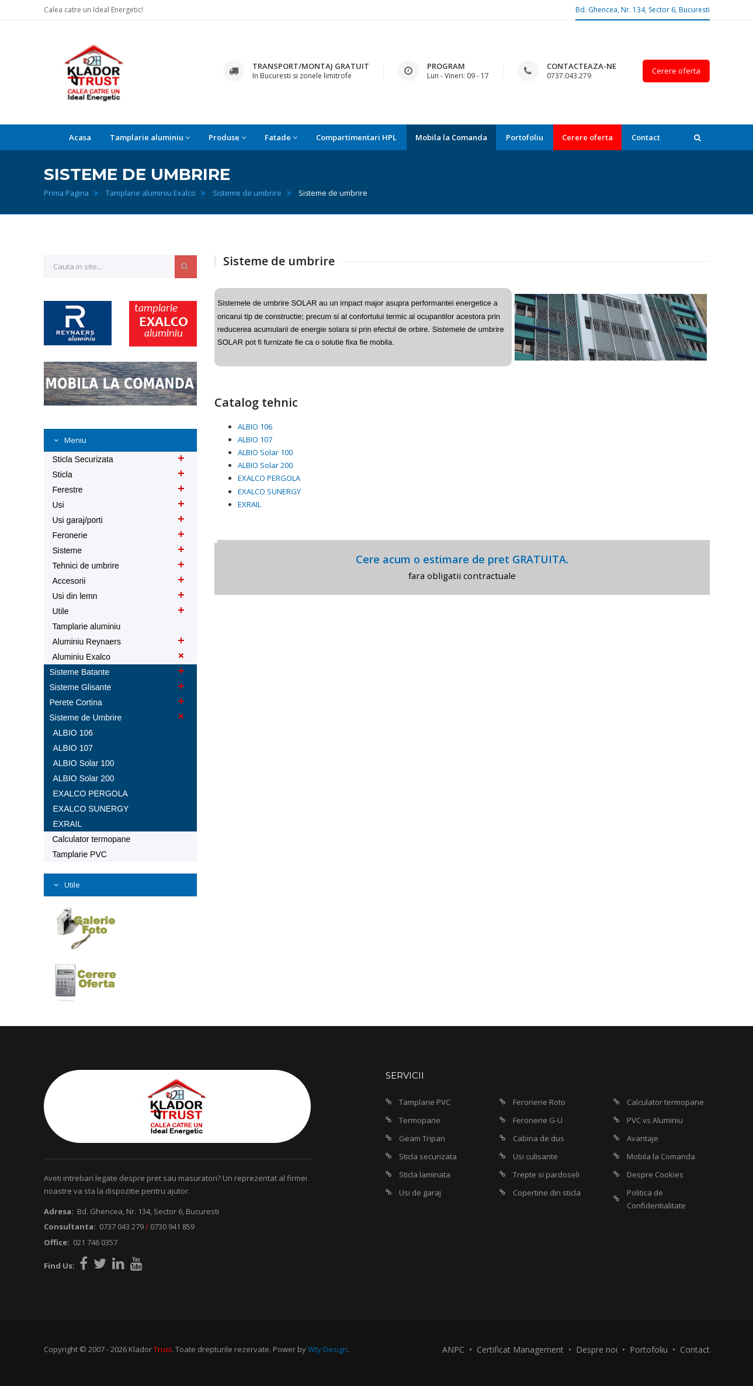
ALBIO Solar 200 (265, 465)
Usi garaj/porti (78, 520)
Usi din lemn (75, 596)
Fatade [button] (281, 137)
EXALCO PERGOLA (269, 478)
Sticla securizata (428, 1156)
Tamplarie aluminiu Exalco (151, 193)
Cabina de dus (538, 1138)
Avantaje (642, 1138)
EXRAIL (249, 504)
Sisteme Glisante (81, 687)
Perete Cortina (76, 702)
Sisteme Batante (80, 672)
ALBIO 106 (255, 426)
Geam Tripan (422, 1138)
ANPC (453, 1349)
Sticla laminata (424, 1174)
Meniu (74, 440)
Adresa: (59, 1211)
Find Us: (59, 1265)
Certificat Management (520, 1349)
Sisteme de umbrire (247, 193)
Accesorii (69, 580)
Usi (58, 505)
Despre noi (596, 1349)
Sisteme (67, 550)
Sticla (62, 474)
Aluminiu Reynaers (87, 641)
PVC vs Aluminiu (655, 1120)
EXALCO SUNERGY (269, 491)
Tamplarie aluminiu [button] (150, 137)
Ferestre (68, 489)
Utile (61, 611)
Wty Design (328, 1349)
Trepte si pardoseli (546, 1174)
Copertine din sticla (547, 1192)
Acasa (80, 137)
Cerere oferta (676, 70)
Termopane (419, 1120)
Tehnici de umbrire (86, 565)
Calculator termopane (92, 839)
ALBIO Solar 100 (265, 452)
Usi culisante (535, 1156)
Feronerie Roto (539, 1102)
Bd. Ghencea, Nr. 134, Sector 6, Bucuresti (642, 10)
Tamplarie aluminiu (87, 626)
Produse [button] (227, 137)
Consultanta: (70, 1226)
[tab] (120, 440)
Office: (57, 1242)
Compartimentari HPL (356, 137)
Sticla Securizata (83, 459)
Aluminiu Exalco (82, 656)
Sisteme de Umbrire (86, 717)
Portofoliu (524, 137)
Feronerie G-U (538, 1120)
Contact (645, 137)
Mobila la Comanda (451, 137)
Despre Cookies (655, 1174)
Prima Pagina (66, 193)
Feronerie (70, 535)
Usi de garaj (420, 1192)
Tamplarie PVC (80, 854)
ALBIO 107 (255, 439)
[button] (697, 137)
